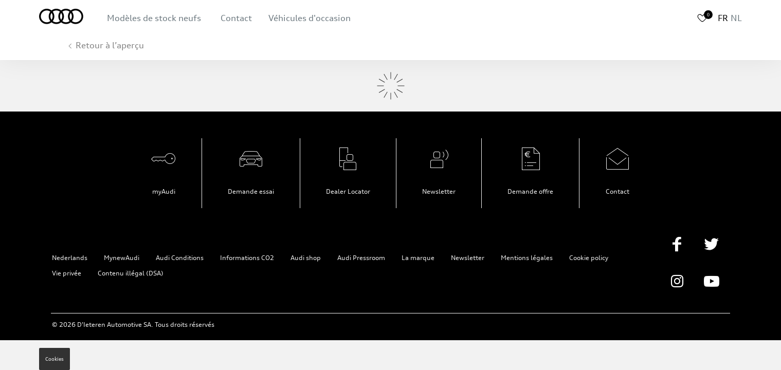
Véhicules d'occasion (309, 18)
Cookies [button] (54, 359)
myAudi (163, 191)
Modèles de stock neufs (154, 18)
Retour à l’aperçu (110, 45)
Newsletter (439, 191)
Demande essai (251, 191)
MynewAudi (121, 258)
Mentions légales (527, 258)
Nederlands (69, 258)
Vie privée (66, 273)
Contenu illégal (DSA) (131, 273)
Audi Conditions (180, 258)
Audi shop (305, 258)
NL (736, 18)
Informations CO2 (247, 258)
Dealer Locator (348, 191)
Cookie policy (588, 258)
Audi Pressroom (361, 258)
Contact (236, 18)
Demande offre (530, 191)
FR (723, 18)
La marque (418, 258)
